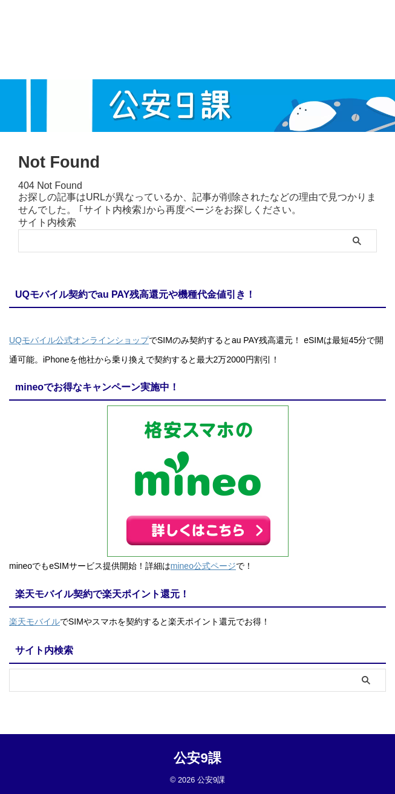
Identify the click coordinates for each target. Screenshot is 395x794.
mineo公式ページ (203, 564)
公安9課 (197, 755)
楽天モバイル (34, 620)
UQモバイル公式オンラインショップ (79, 340)
